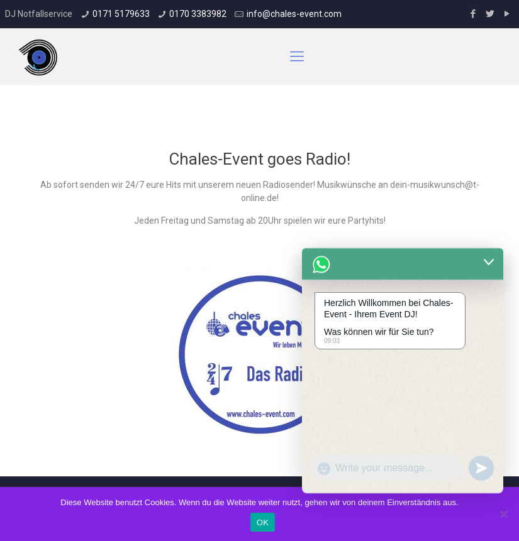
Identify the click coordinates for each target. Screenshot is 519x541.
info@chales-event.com (294, 14)
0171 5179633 (121, 14)
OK (263, 522)
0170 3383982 (197, 14)
